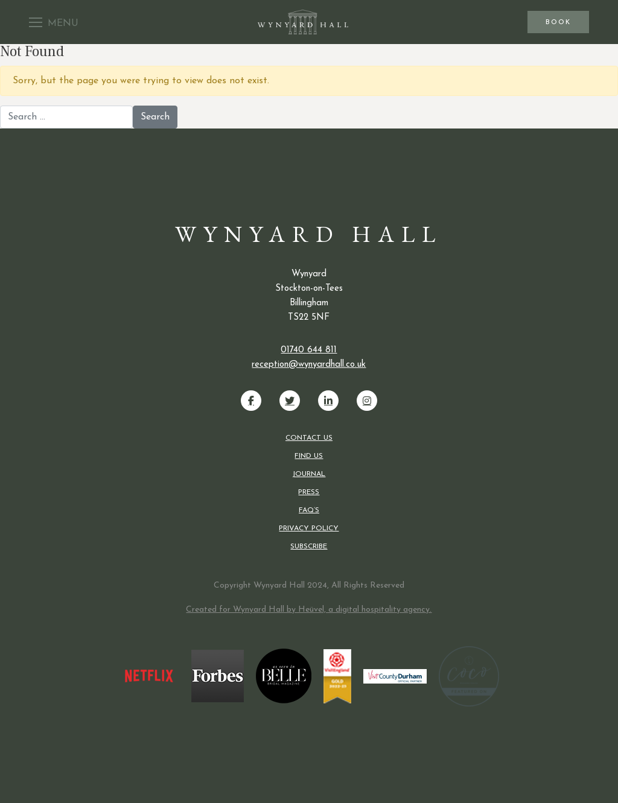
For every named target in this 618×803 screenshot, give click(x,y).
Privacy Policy (309, 528)
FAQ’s (309, 510)
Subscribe (308, 546)
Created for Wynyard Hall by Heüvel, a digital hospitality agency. (309, 609)
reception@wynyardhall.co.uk (309, 364)
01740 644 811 (309, 350)
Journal (308, 474)
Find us (309, 456)
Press (308, 492)
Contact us (309, 438)
